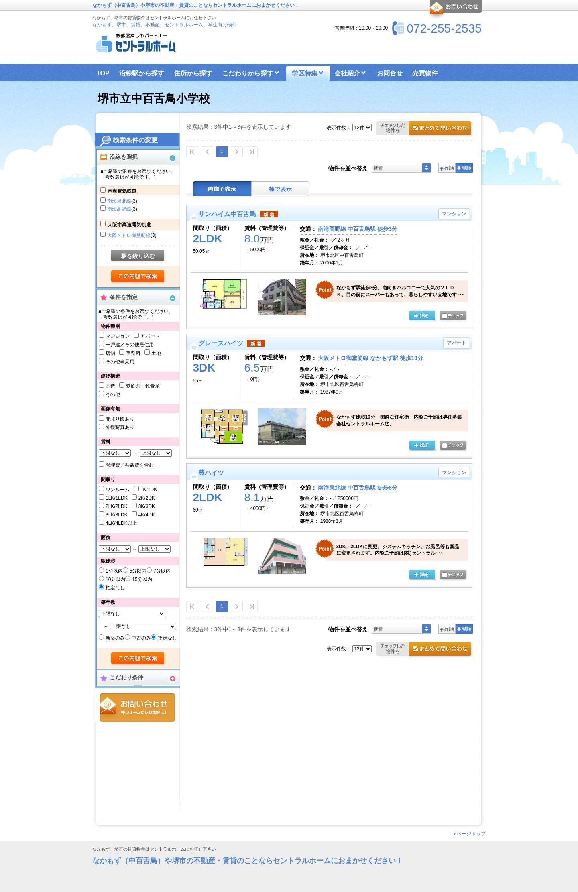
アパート (150, 336)
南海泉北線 (119, 201)
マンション (118, 336)
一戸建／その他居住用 (130, 344)
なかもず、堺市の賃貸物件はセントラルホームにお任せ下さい (154, 849)
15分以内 (142, 579)
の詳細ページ (422, 316)
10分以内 (115, 579)
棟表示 (280, 188)
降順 (464, 168)
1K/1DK (148, 489)
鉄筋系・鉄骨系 (143, 386)
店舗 (110, 353)
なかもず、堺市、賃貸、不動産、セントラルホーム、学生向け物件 (164, 25)
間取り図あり (120, 419)
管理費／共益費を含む (130, 465)
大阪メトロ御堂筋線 (129, 235)
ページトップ (471, 834)
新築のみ (115, 638)
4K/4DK (146, 515)
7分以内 (162, 571)
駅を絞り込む (138, 256)
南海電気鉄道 (122, 191)
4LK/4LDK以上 (121, 523)
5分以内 (138, 571)
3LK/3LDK (117, 515)
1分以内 (114, 571)
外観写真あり (120, 427)
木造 (110, 386)
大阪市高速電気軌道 (129, 225)
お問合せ (137, 707)
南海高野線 (119, 209)
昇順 (447, 168)
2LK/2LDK (117, 506)
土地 (156, 353)
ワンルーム (118, 489)
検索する (138, 276)
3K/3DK (146, 506)
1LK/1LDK (117, 498)
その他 (113, 394)
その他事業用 (120, 361)
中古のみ (141, 638)
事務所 (133, 353)
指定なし (115, 588)
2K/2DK (146, 498)
